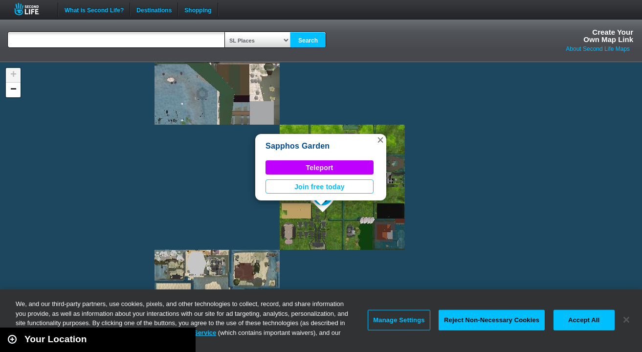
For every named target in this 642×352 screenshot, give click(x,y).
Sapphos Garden (298, 146)
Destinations (154, 9)
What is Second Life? (94, 9)
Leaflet (590, 347)
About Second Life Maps (598, 48)
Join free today (319, 187)
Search (308, 40)
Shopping (197, 9)
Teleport (319, 168)
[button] (380, 140)
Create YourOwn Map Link (608, 36)
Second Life (32, 9)
